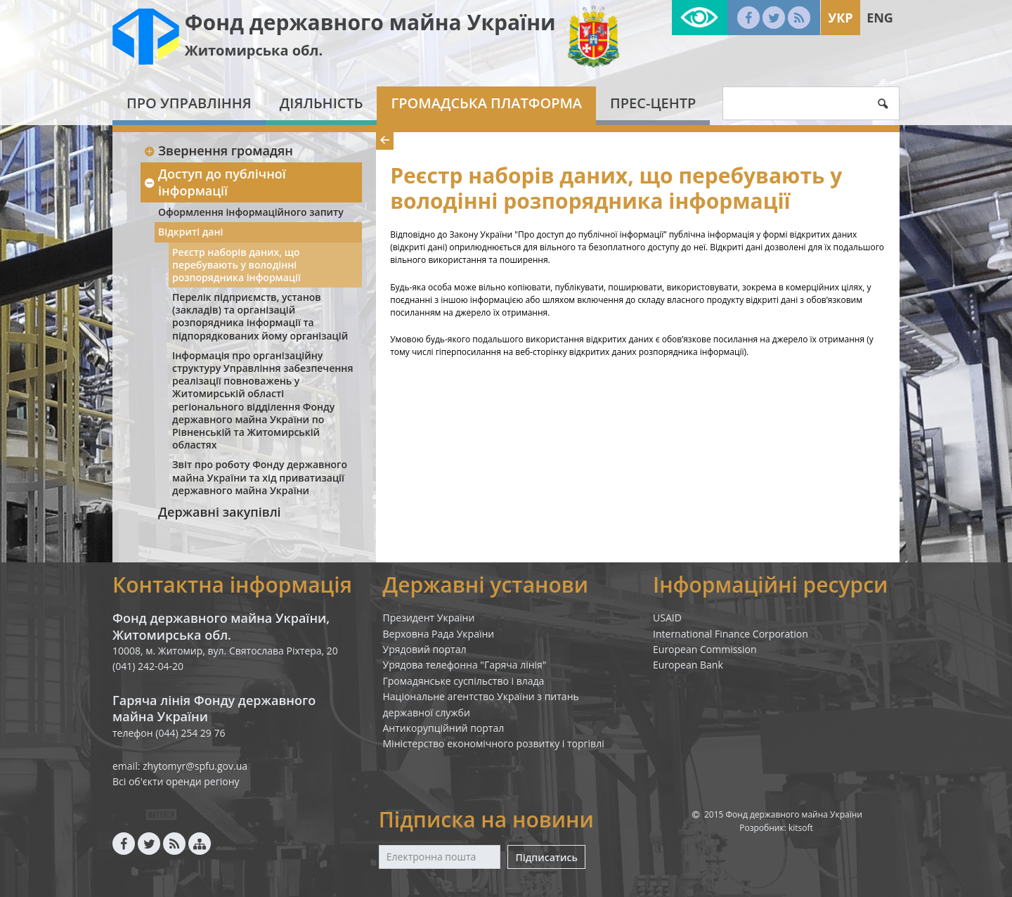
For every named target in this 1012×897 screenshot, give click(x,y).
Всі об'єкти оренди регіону (176, 781)
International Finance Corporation (730, 633)
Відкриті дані (190, 231)
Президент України (429, 617)
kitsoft (801, 828)
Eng (880, 17)
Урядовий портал (425, 649)
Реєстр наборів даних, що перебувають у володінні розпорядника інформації (236, 264)
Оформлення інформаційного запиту (251, 212)
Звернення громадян (218, 150)
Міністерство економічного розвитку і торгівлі (493, 743)
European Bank (688, 664)
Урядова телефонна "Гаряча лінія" (465, 664)
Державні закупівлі (219, 511)
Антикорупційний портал (444, 728)
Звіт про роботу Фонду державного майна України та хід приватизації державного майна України (259, 477)
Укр (840, 17)
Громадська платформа (486, 102)
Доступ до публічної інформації (214, 181)
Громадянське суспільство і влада (464, 681)
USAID (667, 617)
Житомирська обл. (254, 50)
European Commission (705, 649)
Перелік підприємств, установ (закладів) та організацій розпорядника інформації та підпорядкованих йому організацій (260, 316)
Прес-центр (653, 102)
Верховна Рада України (439, 633)
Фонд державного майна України (370, 22)
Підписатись (546, 857)
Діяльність (321, 102)
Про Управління (189, 102)
